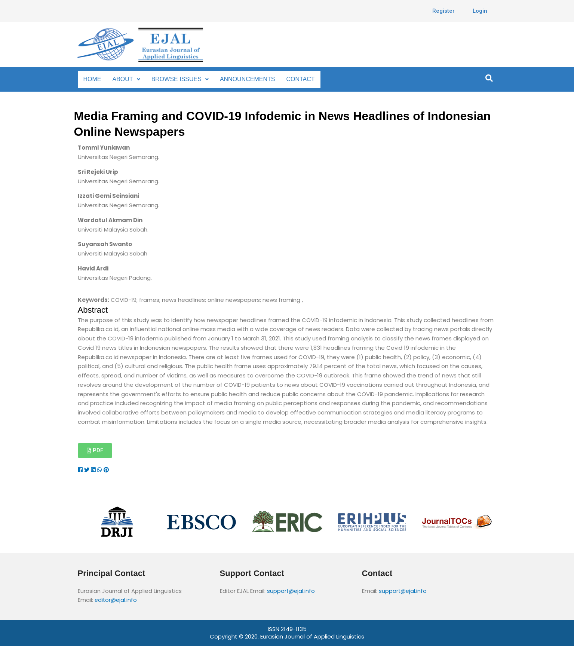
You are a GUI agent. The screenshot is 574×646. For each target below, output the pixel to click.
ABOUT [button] (125, 79)
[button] (125, 79)
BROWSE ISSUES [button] (177, 79)
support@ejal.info (291, 591)
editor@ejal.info (116, 600)
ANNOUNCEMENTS (241, 79)
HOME (92, 79)
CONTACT (295, 79)
